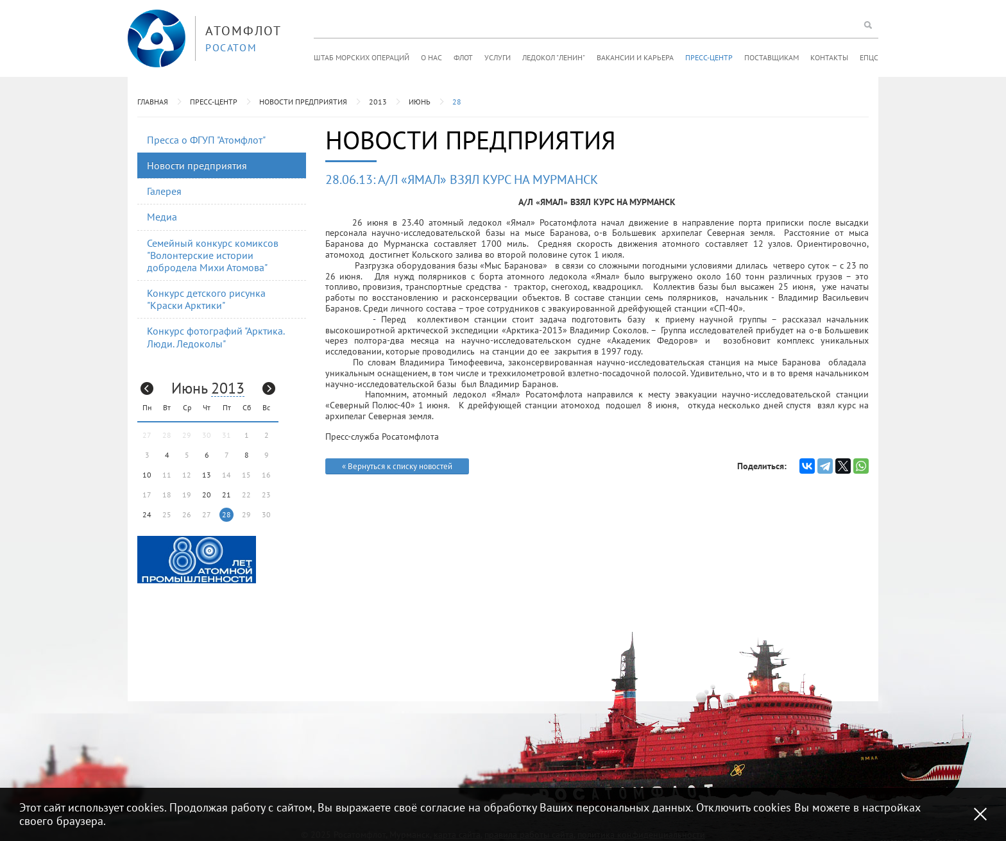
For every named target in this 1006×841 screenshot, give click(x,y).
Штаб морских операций (361, 57)
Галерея (164, 191)
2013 (378, 101)
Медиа (162, 216)
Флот (463, 57)
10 (146, 474)
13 (206, 474)
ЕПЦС (869, 57)
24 (146, 514)
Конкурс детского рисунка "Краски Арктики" (206, 299)
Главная (152, 101)
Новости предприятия (303, 101)
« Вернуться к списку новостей (397, 466)
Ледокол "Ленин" (553, 57)
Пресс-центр (709, 57)
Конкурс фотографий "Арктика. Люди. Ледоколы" (216, 336)
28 (456, 101)
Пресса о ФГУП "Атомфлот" (206, 139)
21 (226, 494)
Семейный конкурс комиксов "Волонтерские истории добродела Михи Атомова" (212, 255)
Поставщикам (771, 57)
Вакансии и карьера (635, 57)
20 (206, 494)
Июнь (420, 101)
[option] (196, 559)
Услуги (497, 57)
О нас (431, 57)
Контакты (829, 57)
